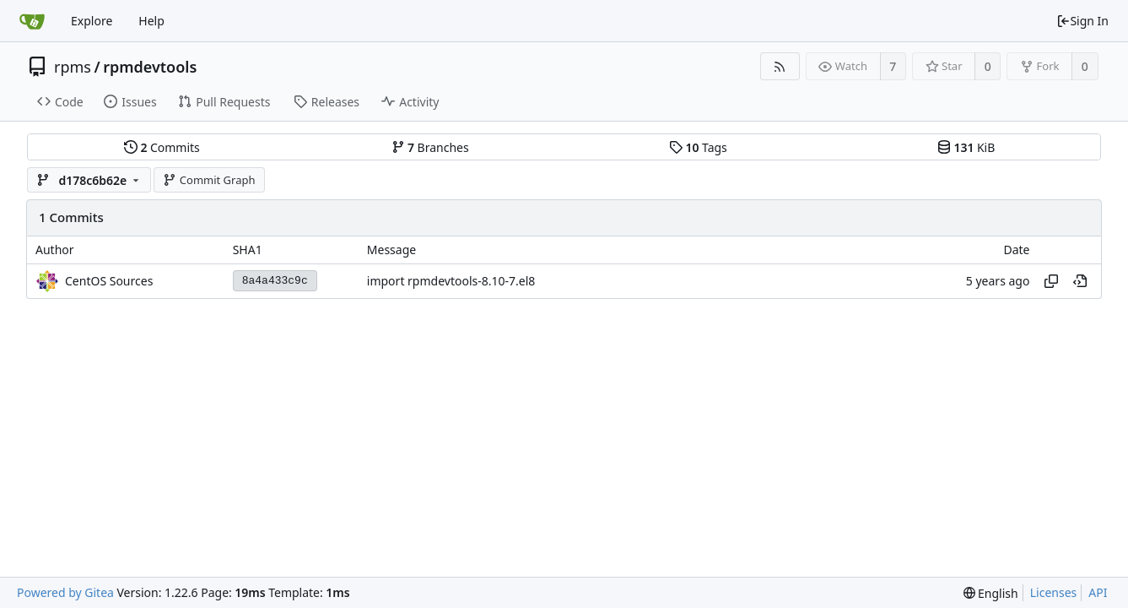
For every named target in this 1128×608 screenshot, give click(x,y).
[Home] (32, 21)
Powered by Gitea (65, 592)
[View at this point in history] (1080, 281)
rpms (72, 66)
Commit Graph (209, 179)
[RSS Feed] (780, 66)
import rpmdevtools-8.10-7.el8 (451, 281)
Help (151, 21)
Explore (91, 21)
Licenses (1053, 592)
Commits (162, 147)
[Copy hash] (1051, 281)
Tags (698, 147)
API (1097, 592)
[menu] (990, 593)
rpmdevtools (150, 66)
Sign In (1082, 21)
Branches (430, 147)
